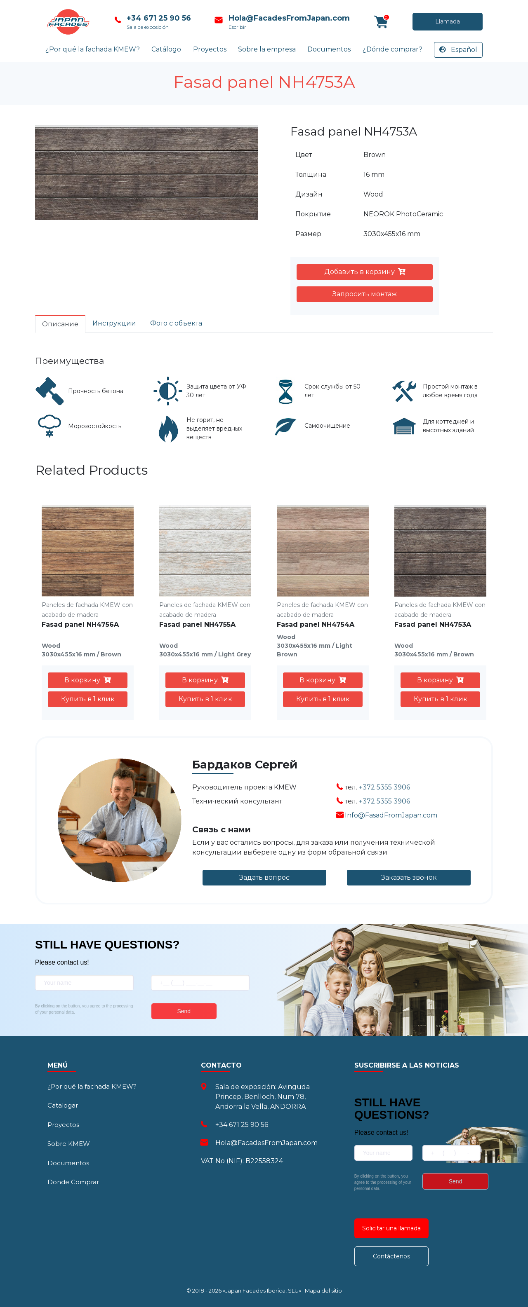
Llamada (407, 22)
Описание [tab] (60, 324)
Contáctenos (391, 1256)
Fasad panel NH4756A (80, 624)
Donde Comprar (73, 1182)
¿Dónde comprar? (392, 49)
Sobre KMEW (68, 1144)
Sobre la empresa (267, 49)
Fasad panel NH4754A (315, 624)
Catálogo (166, 49)
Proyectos (209, 49)
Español (458, 50)
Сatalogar (62, 1105)
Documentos (329, 49)
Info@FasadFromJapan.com (391, 815)
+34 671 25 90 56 (157, 18)
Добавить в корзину (364, 272)
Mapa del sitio (323, 1290)
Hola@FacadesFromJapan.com (287, 18)
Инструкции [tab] (114, 323)
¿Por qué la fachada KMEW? (92, 49)
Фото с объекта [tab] (176, 323)
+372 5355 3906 (384, 787)
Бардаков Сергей (244, 764)
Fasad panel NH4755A (197, 624)
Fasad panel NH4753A (432, 624)
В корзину (87, 680)
